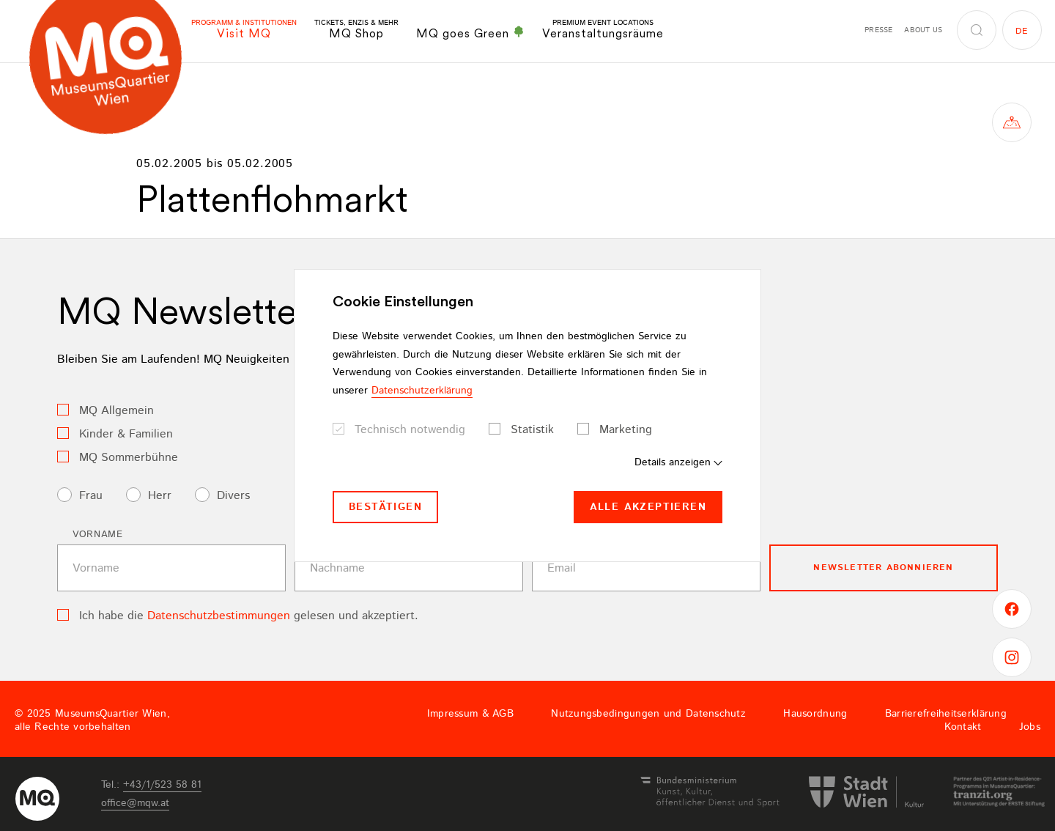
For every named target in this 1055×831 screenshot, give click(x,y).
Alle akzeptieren (648, 507)
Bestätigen (385, 507)
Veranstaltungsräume (603, 29)
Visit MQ (244, 29)
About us (923, 30)
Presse (878, 30)
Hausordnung (815, 714)
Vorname (98, 535)
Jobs (1029, 727)
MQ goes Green (470, 33)
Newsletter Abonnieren (883, 567)
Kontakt (963, 727)
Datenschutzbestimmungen (218, 615)
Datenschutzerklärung (422, 390)
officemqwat (135, 803)
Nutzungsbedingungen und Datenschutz (648, 714)
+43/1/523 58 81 (162, 785)
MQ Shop (356, 29)
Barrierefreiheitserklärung (946, 714)
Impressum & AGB (470, 714)
